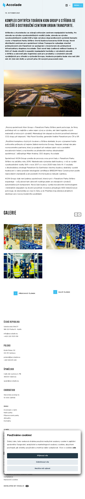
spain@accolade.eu (11, 381)
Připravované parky (11, 415)
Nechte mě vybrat (42, 468)
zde (74, 448)
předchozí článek (27, 293)
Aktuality (7, 418)
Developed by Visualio (16, 486)
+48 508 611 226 (10, 360)
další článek (64, 292)
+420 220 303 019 (11, 336)
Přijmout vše (42, 455)
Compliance (8, 477)
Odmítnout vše (42, 462)
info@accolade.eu (11, 333)
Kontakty (7, 421)
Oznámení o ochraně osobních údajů (18, 474)
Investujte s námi (10, 410)
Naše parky (8, 413)
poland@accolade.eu (12, 357)
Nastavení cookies (11, 480)
